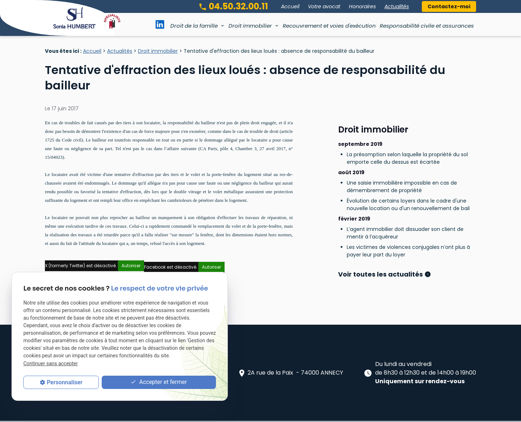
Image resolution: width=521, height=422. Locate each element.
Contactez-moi (449, 6)
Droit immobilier (250, 25)
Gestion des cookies (334, 413)
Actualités (396, 6)
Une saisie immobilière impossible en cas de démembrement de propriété (402, 167)
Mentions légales (217, 413)
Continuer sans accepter (50, 363)
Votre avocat (324, 6)
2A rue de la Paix (290, 355)
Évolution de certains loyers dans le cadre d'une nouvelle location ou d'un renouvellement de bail (408, 185)
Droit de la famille (194, 25)
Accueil (290, 6)
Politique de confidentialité (274, 413)
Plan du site (177, 413)
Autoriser (130, 266)
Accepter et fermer (158, 382)
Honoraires (362, 6)
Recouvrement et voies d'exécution (329, 25)
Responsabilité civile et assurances (427, 25)
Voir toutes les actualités (381, 255)
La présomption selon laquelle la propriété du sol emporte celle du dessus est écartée (407, 139)
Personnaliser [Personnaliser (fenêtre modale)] (64, 382)
